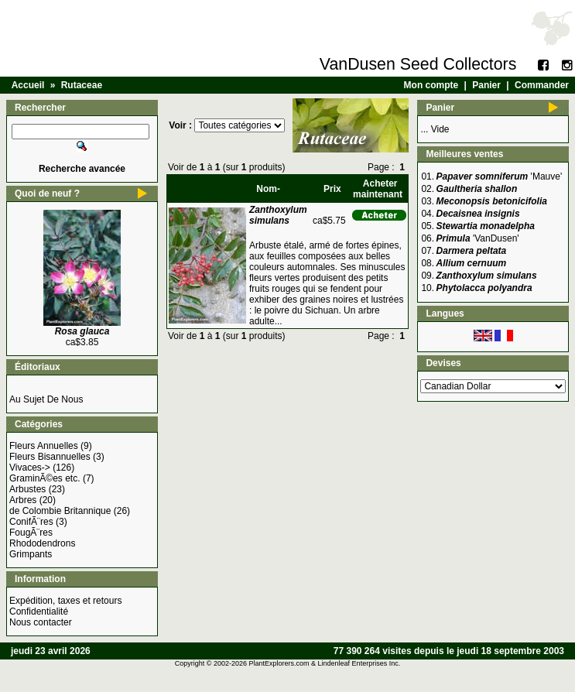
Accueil (28, 85)
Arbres (22, 500)
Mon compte (431, 85)
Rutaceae (81, 85)
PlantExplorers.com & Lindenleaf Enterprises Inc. (325, 663)
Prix (332, 188)
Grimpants (30, 554)
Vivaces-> (29, 467)
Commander (542, 85)
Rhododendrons (42, 543)
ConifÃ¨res (31, 521)
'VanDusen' (477, 238)
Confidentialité (38, 611)
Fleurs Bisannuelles (50, 456)
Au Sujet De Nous (46, 399)
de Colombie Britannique (60, 510)
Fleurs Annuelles (43, 445)
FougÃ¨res (31, 532)
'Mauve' (499, 176)
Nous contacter (40, 622)
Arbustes (27, 489)
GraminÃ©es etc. (44, 478)
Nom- (268, 188)
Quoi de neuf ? (47, 193)
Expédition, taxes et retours (65, 600)
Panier (486, 85)
